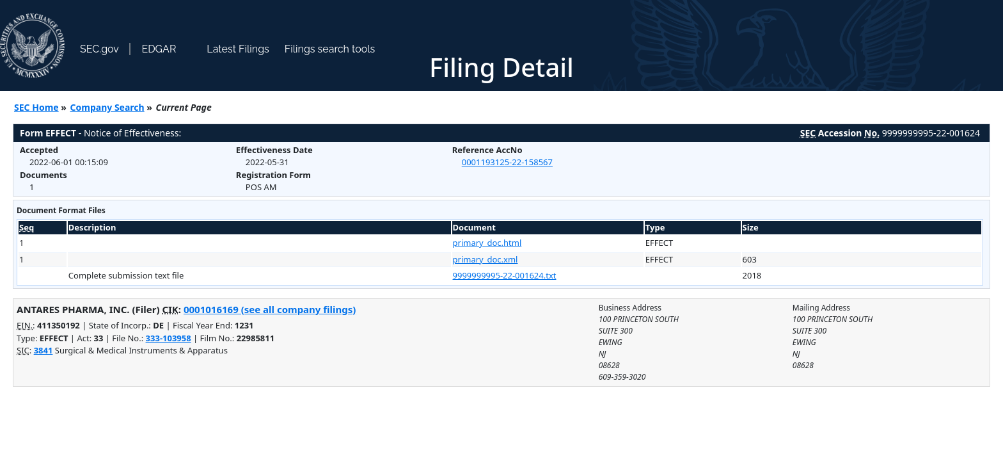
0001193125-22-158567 (507, 162)
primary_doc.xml (485, 259)
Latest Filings (238, 49)
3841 (43, 350)
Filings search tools (330, 49)
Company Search (107, 107)
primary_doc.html (487, 242)
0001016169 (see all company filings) (270, 309)
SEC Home (36, 107)
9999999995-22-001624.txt (505, 275)
